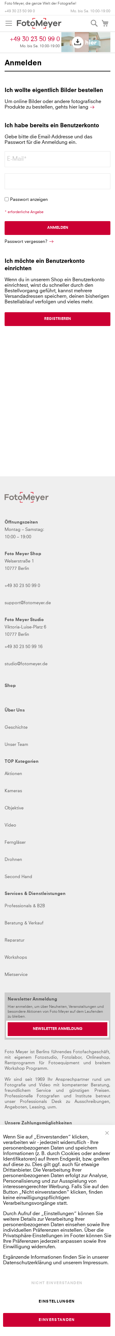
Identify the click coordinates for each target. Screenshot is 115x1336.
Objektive (14, 808)
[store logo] (39, 23)
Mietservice (16, 975)
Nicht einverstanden (56, 1283)
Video (10, 825)
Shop (10, 686)
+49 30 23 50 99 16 (24, 647)
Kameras (13, 791)
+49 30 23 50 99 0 (20, 11)
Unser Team (16, 745)
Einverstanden (57, 1320)
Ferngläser (15, 842)
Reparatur (15, 940)
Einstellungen (57, 1301)
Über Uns (15, 710)
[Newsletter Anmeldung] (57, 1029)
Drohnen (13, 860)
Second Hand (18, 877)
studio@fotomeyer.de (26, 664)
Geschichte (16, 727)
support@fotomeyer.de (28, 603)
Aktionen (13, 774)
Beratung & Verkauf (24, 923)
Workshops (16, 957)
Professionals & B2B (25, 906)
